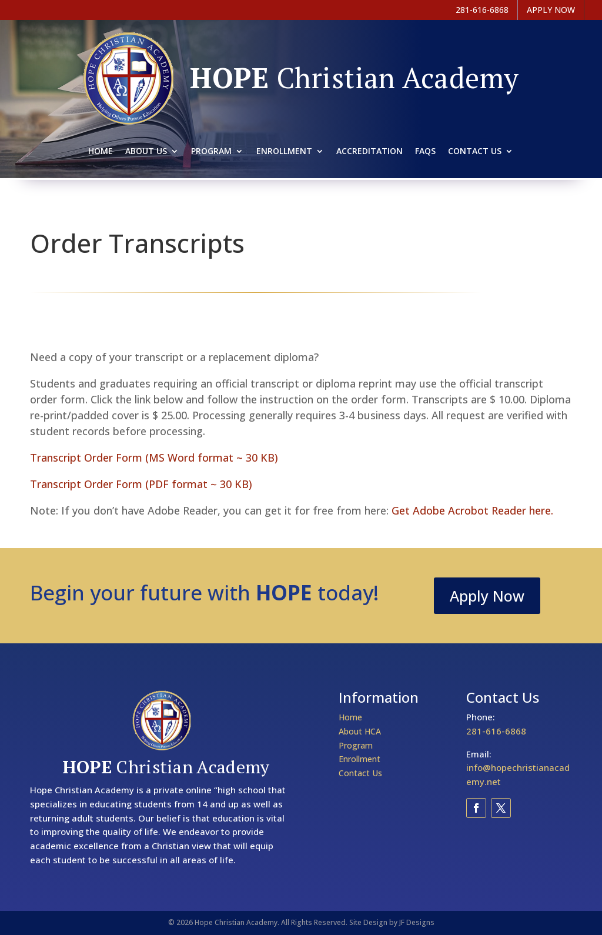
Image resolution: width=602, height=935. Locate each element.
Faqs (425, 151)
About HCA (360, 731)
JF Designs (416, 922)
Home (100, 151)
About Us (146, 151)
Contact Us (474, 151)
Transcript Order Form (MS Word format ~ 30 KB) (154, 457)
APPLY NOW (551, 9)
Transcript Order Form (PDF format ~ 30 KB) (141, 484)
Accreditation (369, 151)
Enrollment (284, 151)
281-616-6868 (496, 731)
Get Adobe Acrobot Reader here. (472, 510)
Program (211, 151)
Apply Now (487, 596)
